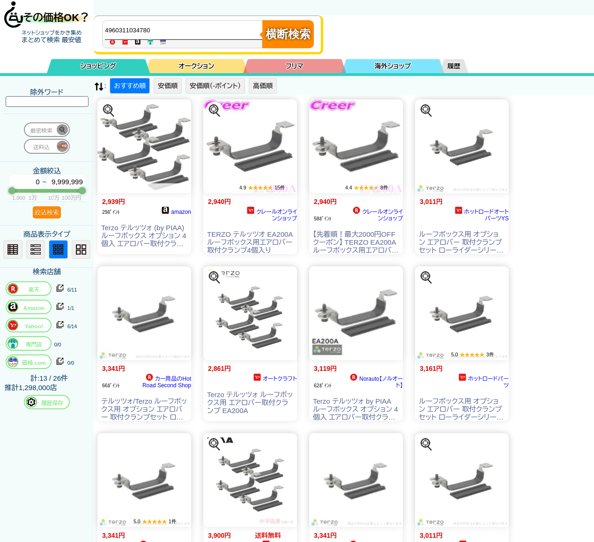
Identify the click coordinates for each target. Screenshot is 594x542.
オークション (196, 66)
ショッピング (98, 66)
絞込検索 (47, 212)
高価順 (263, 86)
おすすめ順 (130, 86)
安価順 (168, 86)
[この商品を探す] (109, 111)
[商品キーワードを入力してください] (185, 30)
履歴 (453, 66)
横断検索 (288, 34)
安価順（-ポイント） (215, 86)
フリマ (295, 66)
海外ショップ (392, 66)
